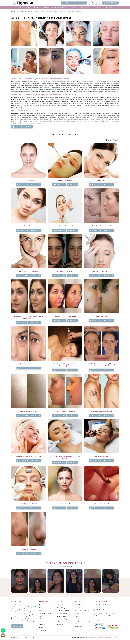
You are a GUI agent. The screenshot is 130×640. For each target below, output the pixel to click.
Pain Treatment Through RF (82, 622)
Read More (35, 185)
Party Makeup (61, 608)
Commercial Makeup (63, 610)
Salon (46, 8)
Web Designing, (92, 637)
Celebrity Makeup (62, 613)
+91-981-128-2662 (110, 3)
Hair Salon (78, 605)
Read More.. (60, 624)
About (27, 8)
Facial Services (79, 608)
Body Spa (78, 619)
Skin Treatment (39, 11)
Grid (108, 140)
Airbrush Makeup (62, 616)
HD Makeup (60, 622)
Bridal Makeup (61, 605)
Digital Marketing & (102, 637)
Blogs (40, 622)
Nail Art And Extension (82, 610)
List (115, 140)
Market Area (42, 630)
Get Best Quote (23, 185)
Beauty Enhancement (59, 8)
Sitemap (41, 627)
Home (19, 7)
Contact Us (108, 7)
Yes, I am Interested (22, 127)
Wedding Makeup (62, 619)
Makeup (37, 8)
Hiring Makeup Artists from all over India (73, 3)
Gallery (98, 8)
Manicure (78, 616)
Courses (73, 8)
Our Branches (86, 8)
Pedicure (77, 613)
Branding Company (113, 637)
